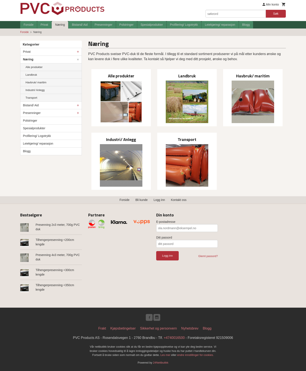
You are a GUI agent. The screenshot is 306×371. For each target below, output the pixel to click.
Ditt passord (164, 237)
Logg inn (159, 200)
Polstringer (126, 24)
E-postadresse (165, 221)
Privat (44, 24)
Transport (31, 97)
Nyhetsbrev (189, 328)
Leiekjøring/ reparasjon (220, 24)
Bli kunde (141, 200)
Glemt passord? (208, 256)
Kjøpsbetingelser (123, 328)
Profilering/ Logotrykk (184, 24)
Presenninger (103, 24)
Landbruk (31, 74)
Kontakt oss (178, 200)
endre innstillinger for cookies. (195, 355)
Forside (29, 24)
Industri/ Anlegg (35, 90)
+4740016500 (174, 338)
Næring (60, 24)
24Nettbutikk (160, 362)
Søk (275, 13)
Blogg (246, 24)
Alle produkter (34, 67)
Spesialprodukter (152, 24)
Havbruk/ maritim (36, 82)
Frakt (102, 328)
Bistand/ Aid (80, 24)
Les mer (165, 355)
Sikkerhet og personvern (158, 328)
